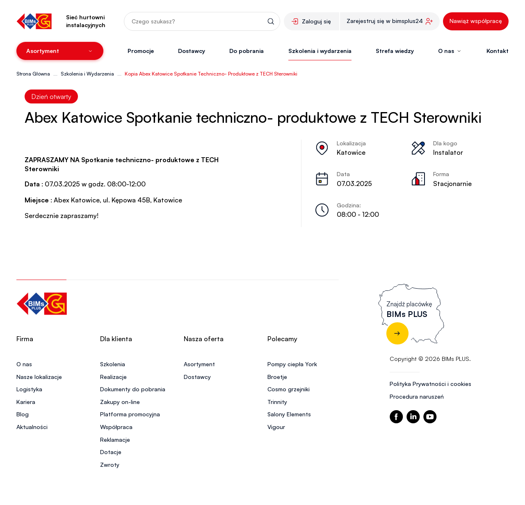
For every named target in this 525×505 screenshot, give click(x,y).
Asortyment (199, 363)
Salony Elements (289, 414)
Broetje (277, 376)
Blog (22, 414)
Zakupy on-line (120, 401)
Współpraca (116, 426)
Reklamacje (115, 439)
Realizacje (113, 376)
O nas (24, 363)
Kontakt (497, 50)
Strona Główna (33, 74)
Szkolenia (112, 363)
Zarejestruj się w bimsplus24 (385, 20)
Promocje (141, 50)
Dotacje (110, 451)
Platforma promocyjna (130, 414)
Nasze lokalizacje (39, 376)
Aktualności (32, 426)
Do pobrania (246, 50)
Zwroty (109, 464)
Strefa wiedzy (395, 50)
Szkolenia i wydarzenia (320, 50)
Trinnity (277, 401)
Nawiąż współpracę (476, 20)
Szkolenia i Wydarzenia (87, 74)
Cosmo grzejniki (288, 389)
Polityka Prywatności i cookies (430, 383)
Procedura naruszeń (417, 396)
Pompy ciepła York (292, 363)
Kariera (25, 401)
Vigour (276, 426)
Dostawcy (191, 50)
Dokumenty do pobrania (132, 389)
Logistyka (29, 389)
